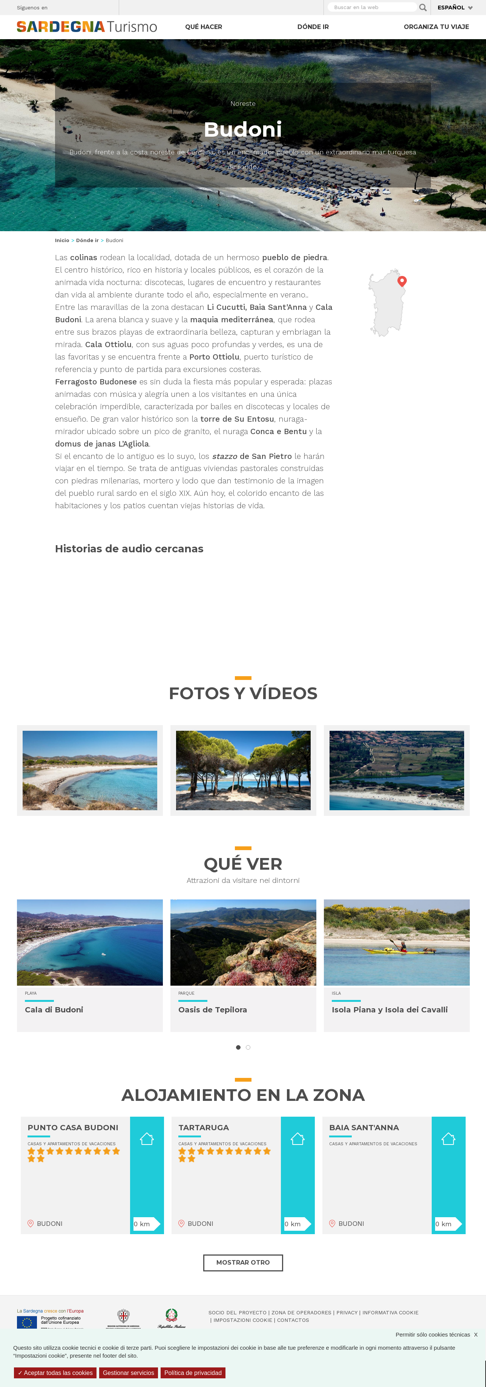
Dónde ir (313, 26)
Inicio (62, 240)
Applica (423, 8)
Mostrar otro (243, 1262)
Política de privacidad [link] (193, 1373)
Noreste (243, 103)
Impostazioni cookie (242, 1320)
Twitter (70, 6)
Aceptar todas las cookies (55, 1373)
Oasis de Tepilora (212, 1009)
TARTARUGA (203, 1127)
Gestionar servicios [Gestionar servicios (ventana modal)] (128, 1373)
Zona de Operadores (301, 1312)
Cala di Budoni (54, 1009)
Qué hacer (203, 26)
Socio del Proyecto (238, 1312)
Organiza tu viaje (436, 26)
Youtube (110, 6)
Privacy (346, 1312)
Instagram (84, 6)
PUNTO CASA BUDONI (73, 1127)
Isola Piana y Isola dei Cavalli (390, 1009)
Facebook (57, 6)
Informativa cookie (390, 1312)
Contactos (293, 1320)
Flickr (97, 6)
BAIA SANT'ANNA (364, 1127)
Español (451, 7)
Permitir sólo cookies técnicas (440, 1334)
